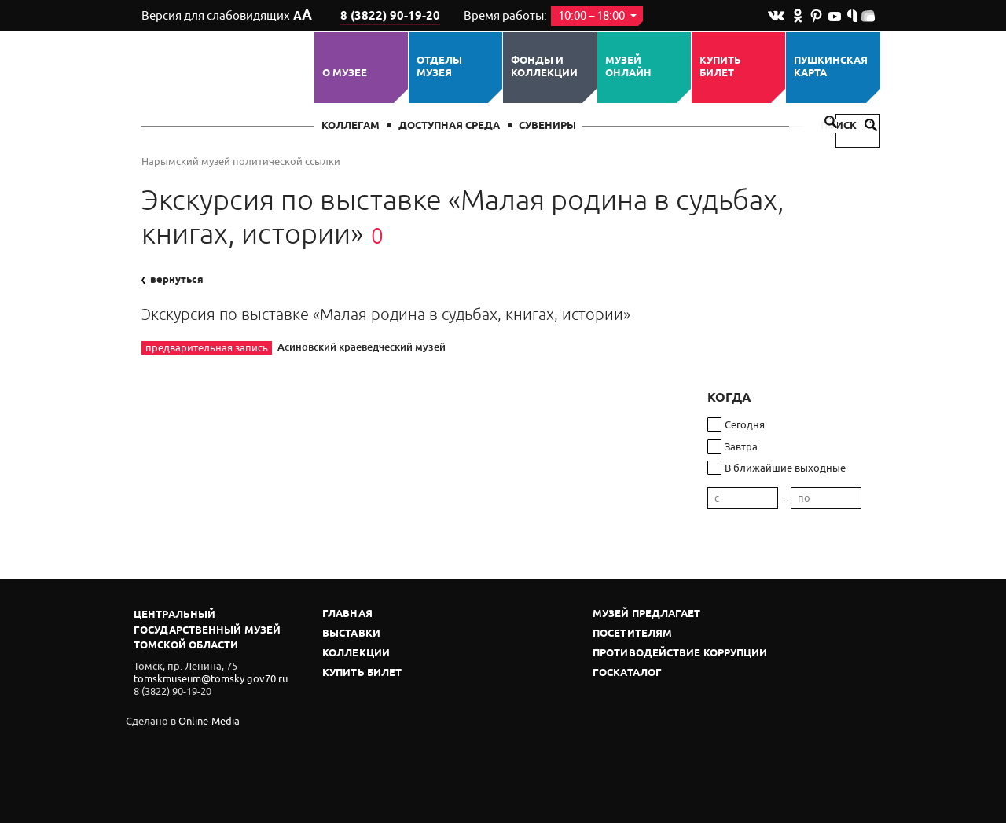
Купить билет (720, 67)
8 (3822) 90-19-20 (390, 16)
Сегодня (745, 425)
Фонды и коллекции (544, 67)
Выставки (351, 634)
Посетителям (632, 634)
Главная (347, 614)
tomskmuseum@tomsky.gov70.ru (211, 678)
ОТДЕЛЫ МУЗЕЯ (439, 67)
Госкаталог (627, 673)
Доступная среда (449, 126)
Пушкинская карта (831, 67)
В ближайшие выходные (785, 468)
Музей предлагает (647, 614)
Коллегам (350, 126)
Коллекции (356, 653)
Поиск (849, 126)
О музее (344, 73)
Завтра (741, 447)
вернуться (172, 280)
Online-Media (209, 721)
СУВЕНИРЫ (547, 126)
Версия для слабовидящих (226, 15)
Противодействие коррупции (680, 653)
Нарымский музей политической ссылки (240, 161)
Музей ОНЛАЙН (628, 67)
